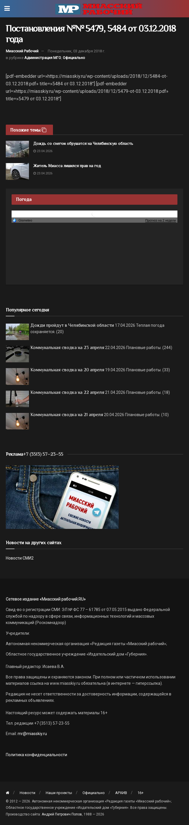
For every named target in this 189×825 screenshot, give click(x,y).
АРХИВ (121, 793)
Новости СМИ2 (20, 558)
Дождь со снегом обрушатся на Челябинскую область (83, 143)
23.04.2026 (42, 151)
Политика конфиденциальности (36, 754)
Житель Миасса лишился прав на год (67, 165)
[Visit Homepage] (98, 8)
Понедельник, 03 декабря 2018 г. (76, 51)
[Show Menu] (7, 8)
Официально (74, 58)
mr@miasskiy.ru (32, 733)
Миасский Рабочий (22, 51)
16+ (140, 793)
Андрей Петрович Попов (62, 814)
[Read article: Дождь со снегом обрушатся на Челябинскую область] (17, 149)
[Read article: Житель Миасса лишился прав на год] (17, 171)
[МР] (62, 496)
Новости (27, 793)
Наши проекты (59, 793)
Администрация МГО (42, 58)
